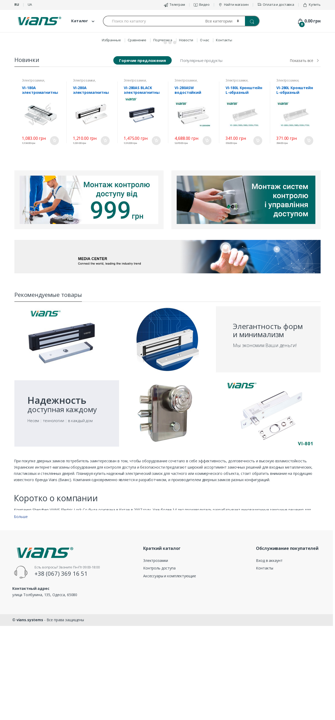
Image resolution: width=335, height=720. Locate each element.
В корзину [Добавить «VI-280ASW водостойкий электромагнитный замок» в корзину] (206, 243)
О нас (204, 40)
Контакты (224, 40)
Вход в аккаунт (269, 662)
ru (16, 4)
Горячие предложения (142, 162)
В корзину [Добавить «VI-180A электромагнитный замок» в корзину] (54, 243)
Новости (186, 40)
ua (30, 4)
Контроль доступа (159, 670)
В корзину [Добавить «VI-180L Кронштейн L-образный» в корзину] (257, 243)
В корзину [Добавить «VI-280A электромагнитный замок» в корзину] (105, 243)
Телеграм (174, 4)
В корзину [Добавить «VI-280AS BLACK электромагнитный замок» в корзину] (156, 243)
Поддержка (162, 40)
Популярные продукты (201, 162)
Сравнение (137, 40)
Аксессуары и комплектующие (169, 678)
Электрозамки (33, 183)
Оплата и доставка (275, 4)
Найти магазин (233, 4)
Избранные (111, 40)
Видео (202, 4)
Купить (312, 4)
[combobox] (151, 21)
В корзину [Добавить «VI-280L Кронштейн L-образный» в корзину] (308, 243)
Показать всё (301, 163)
